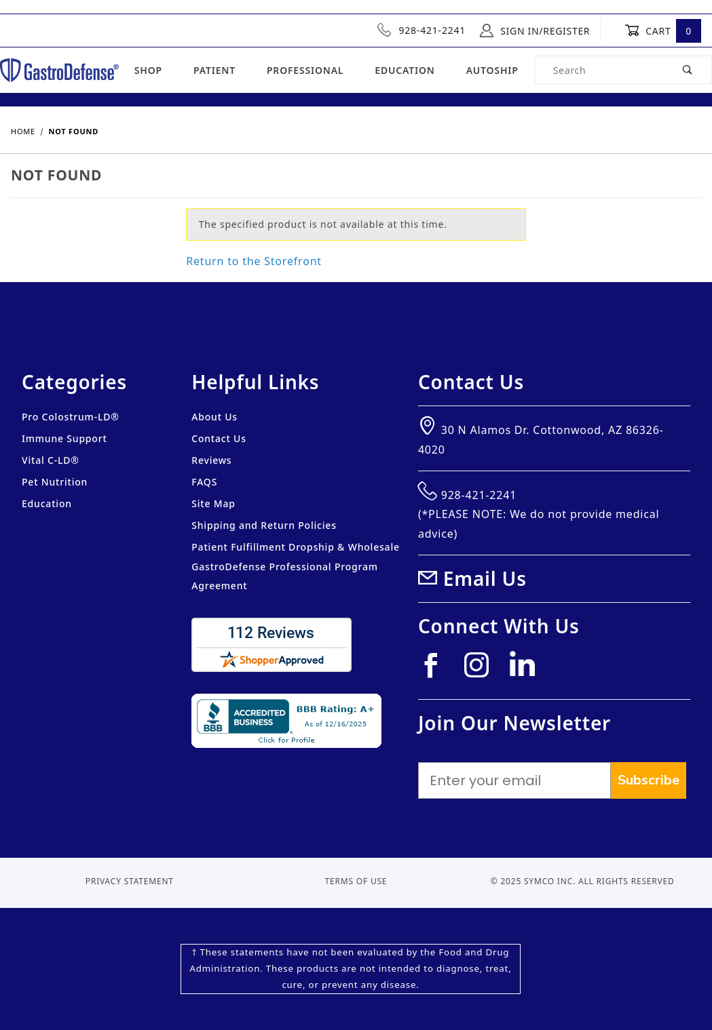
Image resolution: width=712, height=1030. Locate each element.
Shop (148, 70)
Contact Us (218, 438)
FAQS (204, 481)
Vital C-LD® (50, 460)
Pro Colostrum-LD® (70, 416)
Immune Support (64, 438)
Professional (305, 70)
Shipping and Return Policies (264, 525)
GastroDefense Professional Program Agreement (284, 576)
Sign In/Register (535, 30)
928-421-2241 (421, 30)
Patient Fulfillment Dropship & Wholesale (295, 546)
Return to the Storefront (254, 261)
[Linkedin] (527, 669)
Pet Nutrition (55, 481)
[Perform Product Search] (687, 69)
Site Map (213, 503)
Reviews (211, 460)
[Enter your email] (514, 780)
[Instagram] (482, 670)
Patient (214, 70)
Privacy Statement (130, 881)
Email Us (485, 578)
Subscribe (648, 780)
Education (404, 70)
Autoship (492, 70)
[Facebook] (436, 670)
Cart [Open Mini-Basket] (662, 30)
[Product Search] (600, 69)
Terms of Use (356, 881)
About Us (214, 416)
